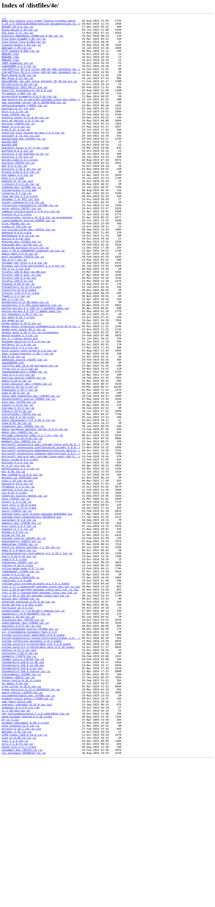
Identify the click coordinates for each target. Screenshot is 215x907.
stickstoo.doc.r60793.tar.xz (23, 741)
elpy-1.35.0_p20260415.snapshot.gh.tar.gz (33, 298)
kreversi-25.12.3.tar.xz (20, 461)
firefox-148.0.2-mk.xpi (19, 330)
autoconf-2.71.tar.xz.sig (20, 160)
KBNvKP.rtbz (10, 62)
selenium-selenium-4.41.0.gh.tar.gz (28, 719)
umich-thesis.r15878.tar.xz (22, 828)
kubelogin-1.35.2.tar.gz (20, 465)
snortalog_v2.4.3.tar (17, 726)
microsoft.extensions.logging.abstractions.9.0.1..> (41, 541)
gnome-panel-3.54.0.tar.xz (21, 385)
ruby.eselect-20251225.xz (20, 690)
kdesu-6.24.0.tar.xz (16, 454)
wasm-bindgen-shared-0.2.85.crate (27, 857)
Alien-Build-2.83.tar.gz (20, 32)
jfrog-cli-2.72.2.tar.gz (20, 439)
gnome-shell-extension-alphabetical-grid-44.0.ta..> (41, 388)
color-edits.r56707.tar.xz (21, 247)
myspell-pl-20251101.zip (20, 570)
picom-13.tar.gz (13, 639)
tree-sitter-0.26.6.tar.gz (21, 820)
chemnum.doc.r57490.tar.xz (21, 221)
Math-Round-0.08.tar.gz (19, 87)
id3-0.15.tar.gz (13, 425)
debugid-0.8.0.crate (16, 276)
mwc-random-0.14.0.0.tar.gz (22, 566)
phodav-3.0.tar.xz (15, 635)
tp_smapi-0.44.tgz (15, 817)
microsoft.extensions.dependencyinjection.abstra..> (41, 537)
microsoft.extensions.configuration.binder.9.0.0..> (41, 534)
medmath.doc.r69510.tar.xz (21, 526)
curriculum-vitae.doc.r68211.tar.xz (28, 272)
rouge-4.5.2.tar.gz (16, 686)
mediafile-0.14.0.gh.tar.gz (22, 523)
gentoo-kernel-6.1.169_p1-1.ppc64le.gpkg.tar (35, 367)
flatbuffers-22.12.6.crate (21, 341)
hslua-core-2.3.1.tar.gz (20, 414)
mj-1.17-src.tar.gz (16, 555)
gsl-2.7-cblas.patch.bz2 (20, 403)
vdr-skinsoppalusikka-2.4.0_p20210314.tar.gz (35, 853)
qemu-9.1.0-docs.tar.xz (19, 657)
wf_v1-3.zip (10, 860)
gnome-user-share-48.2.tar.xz (24, 392)
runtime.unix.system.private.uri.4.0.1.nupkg (35, 697)
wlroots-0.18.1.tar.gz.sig (21, 871)
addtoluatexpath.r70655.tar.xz (24, 123)
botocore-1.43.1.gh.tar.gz (21, 200)
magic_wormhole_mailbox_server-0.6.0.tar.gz (35, 512)
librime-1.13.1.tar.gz (18, 486)
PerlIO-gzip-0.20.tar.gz (20, 98)
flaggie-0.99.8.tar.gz (18, 338)
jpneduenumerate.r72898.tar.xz (24, 443)
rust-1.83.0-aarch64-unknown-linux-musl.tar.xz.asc (40, 704)
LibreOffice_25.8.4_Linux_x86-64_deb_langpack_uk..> (41, 83)
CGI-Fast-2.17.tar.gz (17, 36)
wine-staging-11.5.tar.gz (20, 868)
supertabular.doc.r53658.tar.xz (25, 744)
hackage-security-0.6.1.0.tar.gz (26, 407)
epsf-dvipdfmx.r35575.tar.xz (23, 305)
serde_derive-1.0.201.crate (22, 722)
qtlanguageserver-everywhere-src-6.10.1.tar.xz (37, 661)
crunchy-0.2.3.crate (16, 254)
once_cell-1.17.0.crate (19, 606)
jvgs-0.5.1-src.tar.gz (18, 446)
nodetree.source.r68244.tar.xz (24, 592)
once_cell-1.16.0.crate (19, 603)
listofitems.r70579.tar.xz (21, 494)
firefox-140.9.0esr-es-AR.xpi (24, 323)
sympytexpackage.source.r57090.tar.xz (30, 751)
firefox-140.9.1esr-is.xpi (21, 327)
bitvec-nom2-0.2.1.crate (20, 189)
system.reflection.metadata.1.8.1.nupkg (31, 766)
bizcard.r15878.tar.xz (18, 192)
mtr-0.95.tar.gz (13, 563)
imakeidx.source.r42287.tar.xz (24, 428)
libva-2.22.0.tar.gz (16, 490)
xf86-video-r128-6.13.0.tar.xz (24, 879)
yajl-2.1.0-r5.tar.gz (17, 889)
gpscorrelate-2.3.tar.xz (20, 399)
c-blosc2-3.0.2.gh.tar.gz (20, 218)
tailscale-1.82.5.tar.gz (20, 781)
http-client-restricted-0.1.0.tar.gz (29, 417)
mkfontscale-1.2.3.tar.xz (20, 559)
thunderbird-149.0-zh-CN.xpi (23, 795)
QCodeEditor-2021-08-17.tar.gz (24, 101)
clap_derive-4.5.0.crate (20, 232)
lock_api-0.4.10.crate (18, 497)
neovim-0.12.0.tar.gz (17, 577)
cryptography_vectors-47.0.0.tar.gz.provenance (37, 258)
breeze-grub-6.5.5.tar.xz (20, 203)
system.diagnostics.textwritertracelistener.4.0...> (41, 762)
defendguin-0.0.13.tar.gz (20, 279)
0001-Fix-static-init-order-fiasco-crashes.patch (39, 22)
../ (4, 18)
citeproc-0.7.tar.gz (16, 229)
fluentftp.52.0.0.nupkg (19, 345)
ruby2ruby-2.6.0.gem (16, 693)
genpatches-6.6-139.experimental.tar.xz (31, 363)
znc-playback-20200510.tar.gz (24, 900)
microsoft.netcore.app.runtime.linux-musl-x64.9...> (41, 544)
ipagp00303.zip (13, 432)
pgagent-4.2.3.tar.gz (17, 632)
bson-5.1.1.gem (13, 210)
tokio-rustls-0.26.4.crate (21, 813)
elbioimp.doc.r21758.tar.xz (22, 290)
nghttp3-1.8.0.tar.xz (17, 584)
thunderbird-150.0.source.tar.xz (26, 802)
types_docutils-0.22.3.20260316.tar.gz (31, 824)
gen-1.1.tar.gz (13, 356)
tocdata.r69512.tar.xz (18, 810)
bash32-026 (9, 167)
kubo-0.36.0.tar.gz (16, 468)
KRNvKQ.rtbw (10, 69)
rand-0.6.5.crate (14, 668)
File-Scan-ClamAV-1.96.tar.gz (24, 43)
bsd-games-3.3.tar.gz (17, 207)
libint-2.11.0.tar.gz (17, 483)
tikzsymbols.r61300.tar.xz (21, 806)
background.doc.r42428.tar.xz (24, 163)
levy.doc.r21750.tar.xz (19, 479)
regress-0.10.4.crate (17, 675)
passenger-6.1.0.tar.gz (19, 621)
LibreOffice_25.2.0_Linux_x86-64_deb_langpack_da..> (41, 80)
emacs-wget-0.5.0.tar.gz (20, 301)
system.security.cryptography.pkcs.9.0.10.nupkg (38, 773)
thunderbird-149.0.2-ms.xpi (22, 799)
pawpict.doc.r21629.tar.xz (21, 624)
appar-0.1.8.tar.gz (16, 149)
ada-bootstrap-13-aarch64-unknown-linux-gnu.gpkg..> (41, 116)
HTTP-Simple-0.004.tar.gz (20, 58)
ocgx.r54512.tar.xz (16, 595)
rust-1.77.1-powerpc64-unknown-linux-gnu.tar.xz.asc (41, 701)
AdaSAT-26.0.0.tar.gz (17, 29)
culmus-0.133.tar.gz (16, 269)
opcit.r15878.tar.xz (16, 610)
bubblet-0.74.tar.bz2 (17, 214)
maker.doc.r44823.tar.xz (20, 515)
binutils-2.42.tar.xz (17, 185)
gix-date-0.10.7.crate (18, 377)
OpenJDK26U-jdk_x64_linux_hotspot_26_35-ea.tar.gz (39, 94)
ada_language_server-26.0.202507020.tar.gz (34, 120)
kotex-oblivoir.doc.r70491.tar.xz (27, 457)
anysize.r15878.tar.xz (18, 145)
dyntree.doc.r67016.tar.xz (21, 287)
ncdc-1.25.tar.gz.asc (17, 574)
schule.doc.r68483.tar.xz (20, 715)
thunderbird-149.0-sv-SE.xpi (23, 791)
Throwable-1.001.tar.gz (19, 109)
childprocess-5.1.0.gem (19, 225)
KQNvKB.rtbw (10, 65)
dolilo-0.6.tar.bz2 (16, 283)
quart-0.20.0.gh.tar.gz (19, 664)
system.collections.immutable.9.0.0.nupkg (33, 759)
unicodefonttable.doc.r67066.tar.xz (28, 831)
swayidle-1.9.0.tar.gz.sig (21, 748)
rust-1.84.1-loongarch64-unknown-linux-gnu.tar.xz (39, 708)
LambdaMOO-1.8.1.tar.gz (19, 76)
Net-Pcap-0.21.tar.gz (17, 91)
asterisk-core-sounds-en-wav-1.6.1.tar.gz (33, 156)
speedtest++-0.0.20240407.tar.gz (26, 733)
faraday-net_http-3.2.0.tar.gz (24, 312)
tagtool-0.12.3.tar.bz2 (19, 777)
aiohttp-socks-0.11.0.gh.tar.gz (25, 138)
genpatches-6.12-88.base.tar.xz (25, 359)
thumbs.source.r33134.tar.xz (23, 788)
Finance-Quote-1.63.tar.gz (21, 51)
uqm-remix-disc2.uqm (16, 839)
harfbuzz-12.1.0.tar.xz (19, 410)
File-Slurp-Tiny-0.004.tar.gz (24, 47)
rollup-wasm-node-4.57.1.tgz (23, 679)
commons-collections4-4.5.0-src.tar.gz (31, 250)
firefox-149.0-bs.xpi (17, 334)
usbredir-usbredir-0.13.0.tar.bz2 (27, 842)
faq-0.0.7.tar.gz (14, 308)
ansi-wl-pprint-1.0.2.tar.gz (23, 141)
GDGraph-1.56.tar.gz (16, 54)
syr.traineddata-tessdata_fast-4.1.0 (29, 755)
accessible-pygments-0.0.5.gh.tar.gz (29, 112)
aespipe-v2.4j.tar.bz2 (18, 127)
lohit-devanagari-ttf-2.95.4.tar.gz (28, 501)
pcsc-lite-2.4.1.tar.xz (19, 628)
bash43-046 (9, 170)
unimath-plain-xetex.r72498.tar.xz (27, 835)
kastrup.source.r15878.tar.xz (24, 450)
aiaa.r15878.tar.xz (16, 134)
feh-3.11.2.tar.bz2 (16, 319)
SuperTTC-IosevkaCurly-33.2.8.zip (27, 105)
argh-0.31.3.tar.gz (16, 152)
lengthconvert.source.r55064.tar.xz (28, 476)
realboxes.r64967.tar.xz (20, 672)
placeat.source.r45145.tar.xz (24, 643)
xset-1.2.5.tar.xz (15, 886)
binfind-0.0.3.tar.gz (17, 178)
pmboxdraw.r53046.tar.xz (20, 650)
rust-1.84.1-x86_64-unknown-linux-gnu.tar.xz (35, 712)
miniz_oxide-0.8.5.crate (20, 548)
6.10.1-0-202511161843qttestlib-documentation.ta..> (41, 25)
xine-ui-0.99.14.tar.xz (19, 882)
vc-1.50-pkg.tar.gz (16, 850)
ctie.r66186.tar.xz (16, 265)
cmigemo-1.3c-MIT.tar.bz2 (20, 236)
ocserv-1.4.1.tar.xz (16, 599)
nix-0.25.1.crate (14, 588)
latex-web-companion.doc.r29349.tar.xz (31, 472)
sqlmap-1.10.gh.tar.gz (18, 737)
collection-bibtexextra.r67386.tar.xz (30, 243)
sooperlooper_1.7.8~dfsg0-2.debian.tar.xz (33, 730)
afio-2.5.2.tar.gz (15, 131)
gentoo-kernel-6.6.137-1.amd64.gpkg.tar (31, 370)
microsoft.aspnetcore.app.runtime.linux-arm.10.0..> (41, 530)
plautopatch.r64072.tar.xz (21, 646)
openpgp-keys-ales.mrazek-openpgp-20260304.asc (37, 613)
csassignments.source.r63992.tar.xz (28, 261)
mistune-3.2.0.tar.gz (17, 552)
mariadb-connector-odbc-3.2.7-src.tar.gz (32, 519)
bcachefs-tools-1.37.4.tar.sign (25, 174)
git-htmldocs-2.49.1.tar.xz (22, 374)
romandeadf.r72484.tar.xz (20, 682)
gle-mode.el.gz (13, 381)
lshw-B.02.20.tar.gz (16, 505)
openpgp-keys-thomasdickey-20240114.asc (31, 617)
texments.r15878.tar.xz (19, 784)
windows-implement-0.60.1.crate (25, 864)
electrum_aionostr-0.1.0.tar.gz (25, 294)
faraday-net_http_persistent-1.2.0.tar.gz (33, 316)
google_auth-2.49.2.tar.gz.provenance (30, 396)
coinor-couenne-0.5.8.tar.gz (23, 239)
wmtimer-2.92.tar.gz (16, 875)
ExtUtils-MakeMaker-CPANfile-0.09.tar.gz (32, 40)
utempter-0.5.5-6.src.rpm (20, 846)
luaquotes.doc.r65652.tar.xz (23, 508)
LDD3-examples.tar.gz (17, 72)
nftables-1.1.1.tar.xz (18, 581)
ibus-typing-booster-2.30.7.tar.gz (27, 421)
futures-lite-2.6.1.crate (20, 348)
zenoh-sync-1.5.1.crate (19, 893)
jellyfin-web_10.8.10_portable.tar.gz (30, 436)
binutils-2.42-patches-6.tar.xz (25, 181)
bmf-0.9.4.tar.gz (14, 196)
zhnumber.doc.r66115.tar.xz (22, 897)
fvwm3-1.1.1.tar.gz (16, 352)
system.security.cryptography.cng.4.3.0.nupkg (36, 770)
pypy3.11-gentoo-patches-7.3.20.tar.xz (31, 653)
